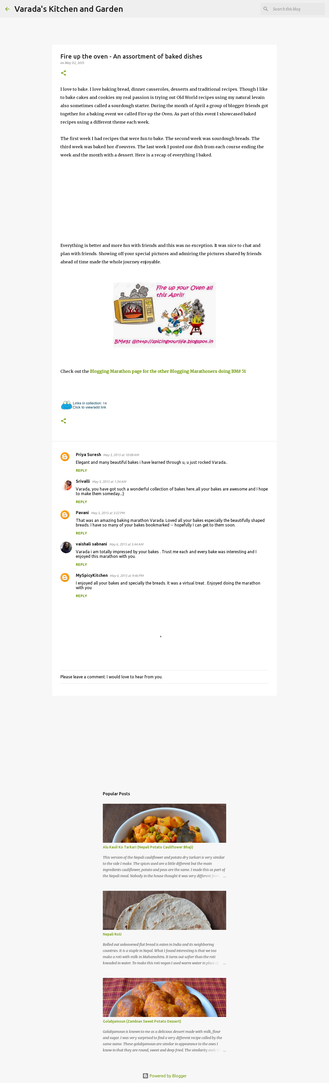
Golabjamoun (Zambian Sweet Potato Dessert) (142, 1021)
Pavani (82, 512)
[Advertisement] (164, 739)
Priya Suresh (88, 454)
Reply (81, 470)
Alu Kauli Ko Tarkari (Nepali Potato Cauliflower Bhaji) (148, 847)
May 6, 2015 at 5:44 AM (126, 544)
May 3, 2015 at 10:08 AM (121, 455)
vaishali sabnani (91, 544)
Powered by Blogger (164, 1075)
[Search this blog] (298, 9)
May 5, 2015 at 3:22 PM (108, 513)
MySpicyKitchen (92, 575)
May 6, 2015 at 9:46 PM (126, 575)
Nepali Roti (112, 934)
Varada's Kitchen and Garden (68, 8)
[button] (63, 73)
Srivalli (83, 481)
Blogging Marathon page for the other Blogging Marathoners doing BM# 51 (168, 371)
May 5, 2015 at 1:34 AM (109, 481)
